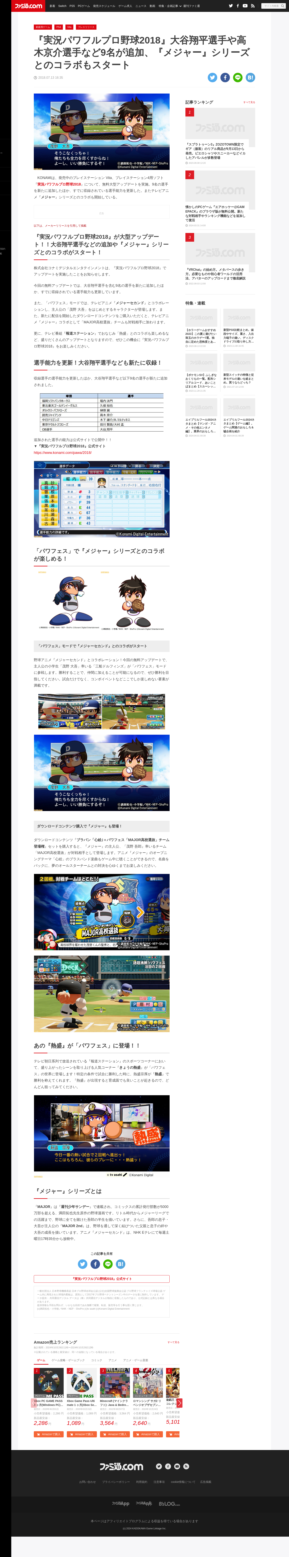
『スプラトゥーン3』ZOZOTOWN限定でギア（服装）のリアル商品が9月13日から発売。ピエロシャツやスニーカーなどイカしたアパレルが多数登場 (215, 171)
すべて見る (173, 1362)
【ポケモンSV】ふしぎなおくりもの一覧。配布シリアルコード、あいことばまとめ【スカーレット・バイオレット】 (201, 400)
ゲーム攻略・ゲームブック (68, 1380)
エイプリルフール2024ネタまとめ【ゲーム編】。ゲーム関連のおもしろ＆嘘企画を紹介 (238, 445)
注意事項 (157, 1502)
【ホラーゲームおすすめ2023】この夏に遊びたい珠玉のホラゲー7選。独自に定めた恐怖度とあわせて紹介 (200, 355)
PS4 (58, 46)
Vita (69, 46)
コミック (96, 1380)
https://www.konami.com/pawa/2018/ (63, 472)
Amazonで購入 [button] (48, 1455)
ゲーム (41, 1380)
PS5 (71, 6)
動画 (149, 6)
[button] (179, 1423)
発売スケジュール (103, 6)
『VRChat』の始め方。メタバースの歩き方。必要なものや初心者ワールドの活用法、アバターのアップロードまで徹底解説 (215, 294)
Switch (62, 6)
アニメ (113, 1380)
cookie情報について (179, 1502)
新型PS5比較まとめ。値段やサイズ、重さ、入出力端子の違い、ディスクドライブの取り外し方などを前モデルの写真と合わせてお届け (238, 355)
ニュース (138, 6)
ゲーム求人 (123, 6)
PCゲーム (82, 6)
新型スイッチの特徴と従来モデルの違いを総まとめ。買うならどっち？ (238, 398)
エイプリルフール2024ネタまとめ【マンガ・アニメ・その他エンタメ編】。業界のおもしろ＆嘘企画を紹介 (200, 445)
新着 (52, 6)
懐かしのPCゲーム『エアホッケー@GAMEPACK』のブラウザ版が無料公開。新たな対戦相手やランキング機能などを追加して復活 (215, 233)
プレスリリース (86, 46)
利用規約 (142, 1502)
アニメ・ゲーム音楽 (135, 1380)
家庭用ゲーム (43, 46)
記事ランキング (199, 122)
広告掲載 (199, 1502)
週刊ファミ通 (188, 6)
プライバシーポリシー (119, 1502)
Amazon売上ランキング (55, 1362)
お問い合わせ (94, 1502)
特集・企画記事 (165, 6)
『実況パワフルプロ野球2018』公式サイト (101, 1298)
